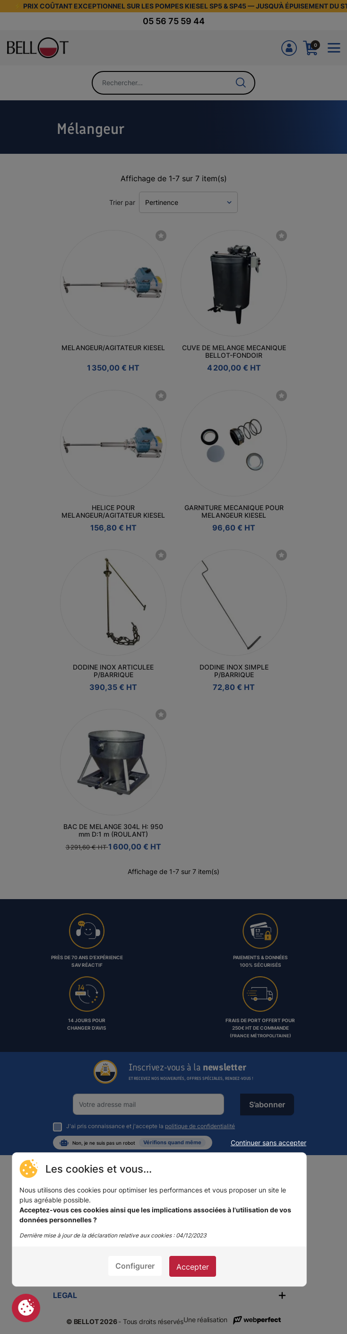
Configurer (135, 1266)
